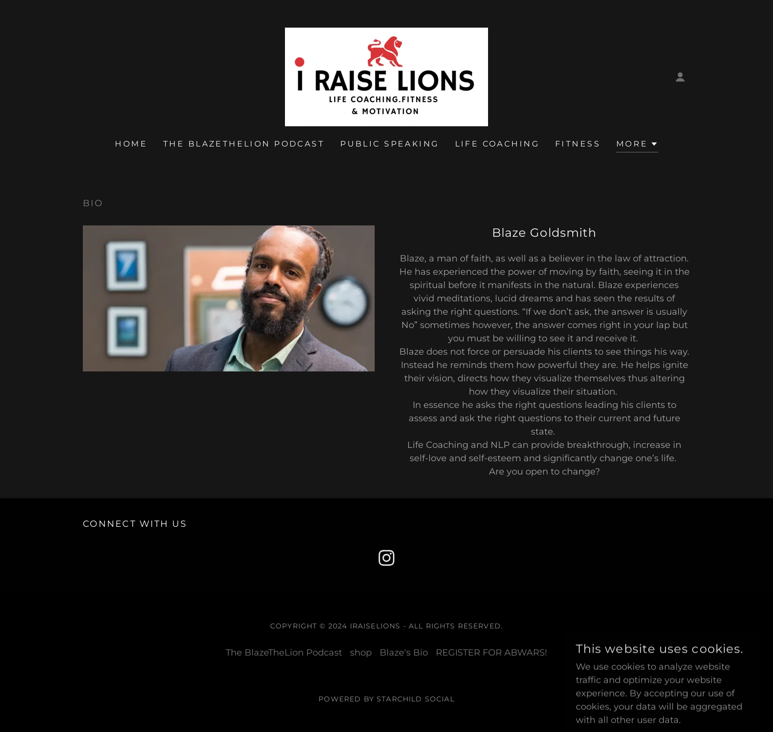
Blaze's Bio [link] (404, 652)
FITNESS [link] (577, 143)
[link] (386, 76)
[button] (680, 77)
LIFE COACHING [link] (497, 143)
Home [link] (131, 143)
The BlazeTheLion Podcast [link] (243, 143)
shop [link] (361, 652)
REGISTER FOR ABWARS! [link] (491, 652)
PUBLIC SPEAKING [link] (389, 143)
